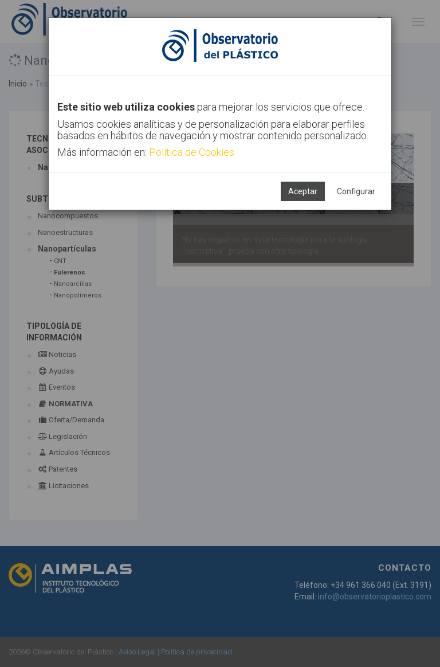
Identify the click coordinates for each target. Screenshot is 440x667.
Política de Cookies (191, 152)
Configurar (356, 191)
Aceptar (302, 191)
